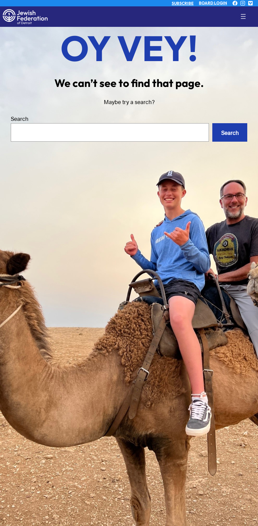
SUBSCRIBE (183, 3)
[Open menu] (248, 16)
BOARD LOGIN (213, 2)
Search (20, 118)
